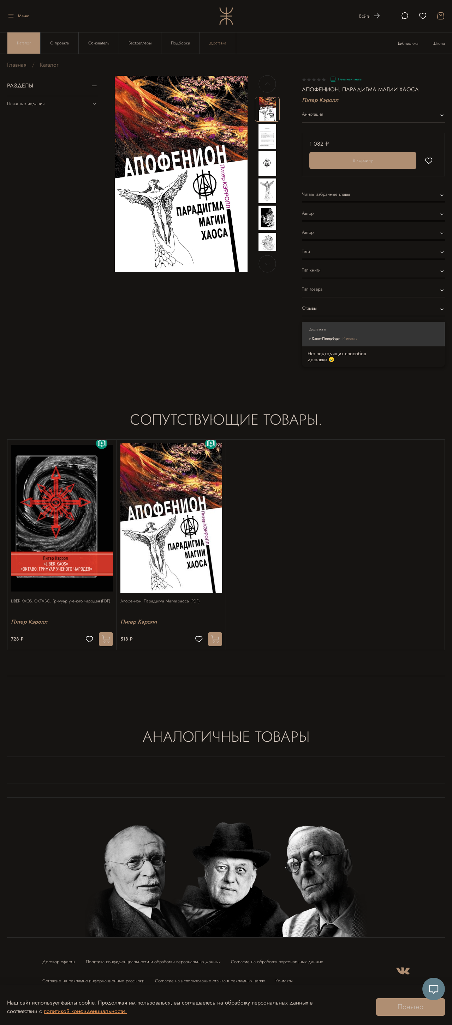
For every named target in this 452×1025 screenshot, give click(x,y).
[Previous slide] (267, 84)
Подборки (180, 43)
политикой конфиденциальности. (85, 1011)
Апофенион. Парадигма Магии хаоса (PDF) (163, 594)
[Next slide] (267, 264)
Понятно (410, 1007)
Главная (16, 65)
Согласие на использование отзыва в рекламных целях (210, 977)
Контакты (284, 977)
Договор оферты (58, 958)
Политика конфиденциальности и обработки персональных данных (153, 958)
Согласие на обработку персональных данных (277, 958)
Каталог (24, 43)
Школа (439, 43)
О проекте (59, 43)
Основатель (98, 43)
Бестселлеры (140, 43)
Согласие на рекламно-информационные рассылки (93, 977)
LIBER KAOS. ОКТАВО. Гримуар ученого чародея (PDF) (58, 597)
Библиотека (408, 43)
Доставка (217, 43)
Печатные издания (52, 103)
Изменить (350, 338)
